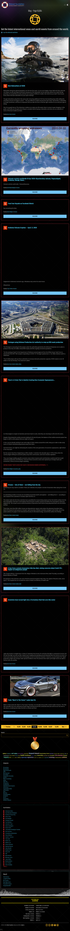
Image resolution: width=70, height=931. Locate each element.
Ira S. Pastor (8, 863)
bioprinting (5, 798)
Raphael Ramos (9, 846)
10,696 (45, 727)
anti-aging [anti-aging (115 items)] (14, 753)
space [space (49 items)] (43, 757)
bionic (4, 797)
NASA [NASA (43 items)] (10, 757)
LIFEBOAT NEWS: (39, 906)
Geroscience (6, 877)
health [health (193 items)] (22, 755)
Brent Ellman (9, 515)
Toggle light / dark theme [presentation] (68, 5)
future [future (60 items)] (13, 755)
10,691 (19, 727)
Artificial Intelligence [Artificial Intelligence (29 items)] (21, 753)
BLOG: (37, 910)
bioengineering (6, 794)
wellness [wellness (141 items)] (64, 757)
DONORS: (30, 912)
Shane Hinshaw (9, 844)
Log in (4, 32)
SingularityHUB (7, 885)
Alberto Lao (8, 842)
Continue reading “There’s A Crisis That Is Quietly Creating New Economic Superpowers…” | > (25, 465)
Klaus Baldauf (8, 835)
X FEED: (26, 910)
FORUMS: (31, 920)
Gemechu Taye (8, 824)
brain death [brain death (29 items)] (55, 753)
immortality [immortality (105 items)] (40, 755)
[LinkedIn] (52, 925)
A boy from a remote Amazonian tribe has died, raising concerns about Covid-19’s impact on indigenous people (35, 569)
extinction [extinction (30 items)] (10, 755)
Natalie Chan (8, 850)
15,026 (57, 727)
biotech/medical (15, 364)
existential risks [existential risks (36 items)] (6, 755)
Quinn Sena (9, 114)
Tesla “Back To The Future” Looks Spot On (22, 700)
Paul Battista (8, 822)
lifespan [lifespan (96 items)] (65, 755)
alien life (5, 781)
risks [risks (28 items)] (37, 757)
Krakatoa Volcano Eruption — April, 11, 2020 (22, 227)
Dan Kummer (8, 831)
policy (19, 469)
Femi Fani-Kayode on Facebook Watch (21, 203)
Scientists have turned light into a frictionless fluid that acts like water (31, 600)
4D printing (6, 769)
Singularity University (8, 776)
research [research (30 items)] (35, 757)
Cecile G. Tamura (9, 837)
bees (4, 791)
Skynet (4, 777)
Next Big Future (7, 882)
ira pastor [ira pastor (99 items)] (52, 755)
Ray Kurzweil (6, 773)
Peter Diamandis (7, 770)
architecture (6, 784)
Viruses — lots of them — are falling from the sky (24, 485)
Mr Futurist (5, 880)
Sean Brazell (8, 848)
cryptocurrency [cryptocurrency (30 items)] (62, 753)
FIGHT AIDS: (28, 914)
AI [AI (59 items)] (6, 753)
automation (6, 790)
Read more (35, 119)
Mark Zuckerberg (7, 778)
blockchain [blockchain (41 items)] (51, 753)
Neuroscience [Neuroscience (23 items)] (12, 757)
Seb (6, 853)
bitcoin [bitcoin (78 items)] (47, 753)
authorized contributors (12, 32)
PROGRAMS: (38, 916)
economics (16, 469)
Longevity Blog (6, 878)
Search (67, 735)
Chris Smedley (8, 864)
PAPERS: (37, 918)
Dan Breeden (8, 818)
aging (4, 780)
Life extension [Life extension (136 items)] (59, 755)
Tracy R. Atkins (9, 289)
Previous (8, 727)
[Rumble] (58, 925)
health (20, 584)
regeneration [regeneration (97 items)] (30, 757)
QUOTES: (37, 920)
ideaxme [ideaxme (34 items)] (35, 755)
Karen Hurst (8, 827)
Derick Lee (7, 840)
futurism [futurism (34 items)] (16, 755)
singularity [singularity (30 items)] (39, 757)
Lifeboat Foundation (9, 925)
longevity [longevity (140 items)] (6, 757)
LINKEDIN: (27, 908)
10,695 (40, 727)
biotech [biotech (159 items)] (37, 753)
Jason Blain (8, 859)
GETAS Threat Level (35, 900)
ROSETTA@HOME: (26, 918)
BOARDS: (37, 912)
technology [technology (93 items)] (52, 757)
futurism (13, 114)
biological (5, 795)
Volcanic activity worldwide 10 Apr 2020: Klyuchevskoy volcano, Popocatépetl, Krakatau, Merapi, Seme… (34, 179)
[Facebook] (47, 925)
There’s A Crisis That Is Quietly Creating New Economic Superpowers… (31, 380)
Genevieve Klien (9, 811)
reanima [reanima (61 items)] (19, 757)
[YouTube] (55, 925)
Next (63, 727)
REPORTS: (37, 914)
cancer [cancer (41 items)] (58, 753)
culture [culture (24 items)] (65, 753)
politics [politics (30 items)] (16, 757)
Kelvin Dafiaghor (10, 212)
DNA (4, 771)
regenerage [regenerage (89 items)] (24, 757)
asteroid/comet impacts (9, 786)
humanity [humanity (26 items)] (32, 755)
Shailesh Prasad (9, 820)
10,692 (24, 727)
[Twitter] (49, 925)
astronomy (5, 787)
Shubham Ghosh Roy (10, 814)
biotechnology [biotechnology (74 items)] (43, 753)
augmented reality (7, 788)
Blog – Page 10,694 (35, 11)
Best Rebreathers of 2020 (16, 86)
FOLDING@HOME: (27, 916)
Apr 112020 (5, 86)
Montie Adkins (8, 861)
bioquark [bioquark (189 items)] (31, 753)
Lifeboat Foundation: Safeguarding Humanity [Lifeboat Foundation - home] (31, 5)
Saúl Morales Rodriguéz (11, 188)
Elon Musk (5, 774)
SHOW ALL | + (5, 866)
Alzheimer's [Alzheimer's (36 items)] (9, 753)
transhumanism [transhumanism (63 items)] (58, 757)
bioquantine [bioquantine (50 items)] (26, 753)
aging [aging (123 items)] (4, 753)
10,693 (29, 727)
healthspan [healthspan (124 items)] (28, 755)
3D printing (6, 767)
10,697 (50, 727)
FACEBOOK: (26, 906)
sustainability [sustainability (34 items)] (46, 757)
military (20, 364)
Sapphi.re (22, 925)
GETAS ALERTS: (38, 908)
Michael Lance (8, 857)
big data (5, 793)
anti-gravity (6, 783)
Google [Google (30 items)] (19, 755)
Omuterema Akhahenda (11, 833)
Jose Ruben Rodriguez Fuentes (12, 829)
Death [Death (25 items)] (67, 753)
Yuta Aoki (7, 839)
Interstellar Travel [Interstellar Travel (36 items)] (46, 755)
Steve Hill (7, 851)
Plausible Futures (7, 884)
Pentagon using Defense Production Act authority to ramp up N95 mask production (35, 342)
